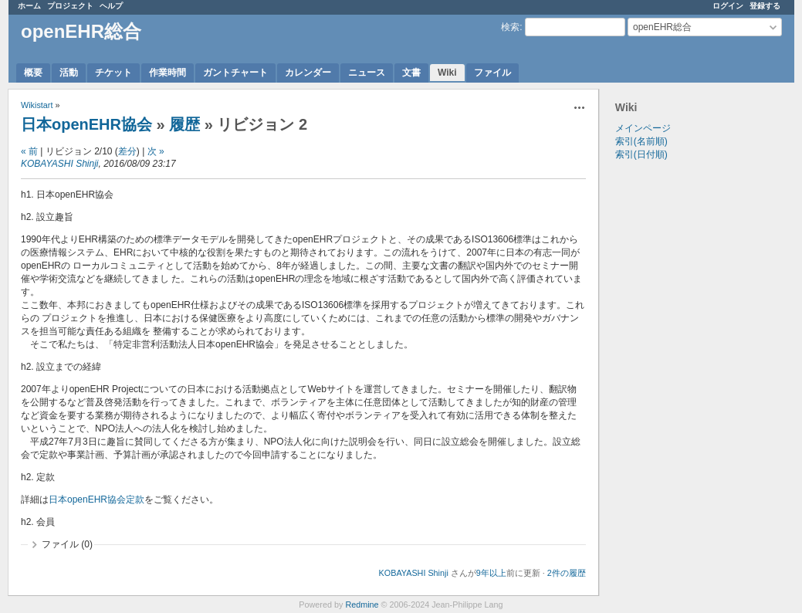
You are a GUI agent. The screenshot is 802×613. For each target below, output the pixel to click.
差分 (127, 151)
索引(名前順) (641, 141)
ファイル (492, 72)
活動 (68, 72)
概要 (33, 72)
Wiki (447, 72)
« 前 (29, 151)
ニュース (366, 72)
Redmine (361, 604)
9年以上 (491, 572)
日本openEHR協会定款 (96, 499)
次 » (155, 151)
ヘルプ (111, 6)
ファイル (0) (67, 544)
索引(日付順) (641, 154)
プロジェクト (70, 6)
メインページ (643, 128)
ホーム (29, 6)
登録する (765, 6)
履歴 (184, 124)
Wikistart (36, 105)
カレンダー (308, 72)
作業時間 (167, 72)
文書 (411, 72)
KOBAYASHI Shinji (60, 163)
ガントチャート (235, 72)
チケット (113, 72)
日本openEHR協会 (86, 124)
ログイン (727, 6)
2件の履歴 (566, 572)
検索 (510, 27)
